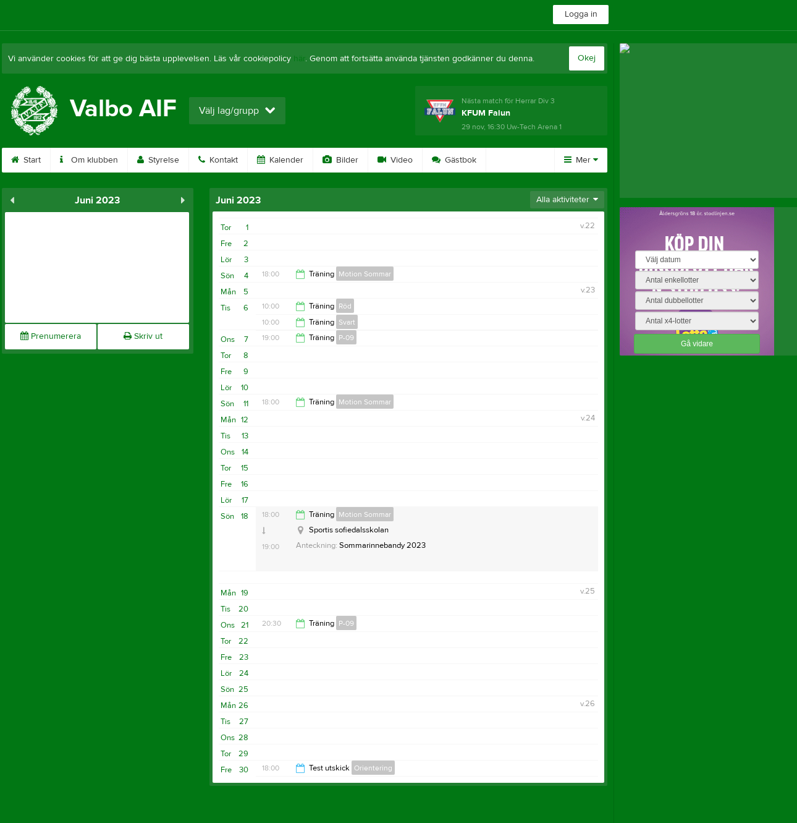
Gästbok (454, 160)
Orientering (373, 768)
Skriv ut (143, 336)
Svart (347, 322)
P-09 (346, 338)
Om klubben (89, 160)
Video (395, 160)
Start (26, 160)
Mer (581, 160)
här (299, 58)
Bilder (340, 160)
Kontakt (218, 160)
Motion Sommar (365, 274)
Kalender (280, 160)
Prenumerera (50, 336)
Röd (345, 306)
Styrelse (158, 160)
